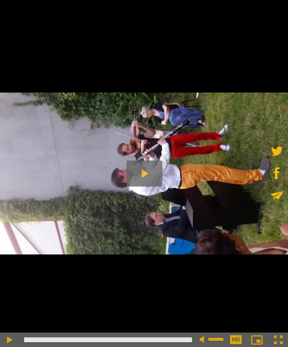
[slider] (108, 339)
